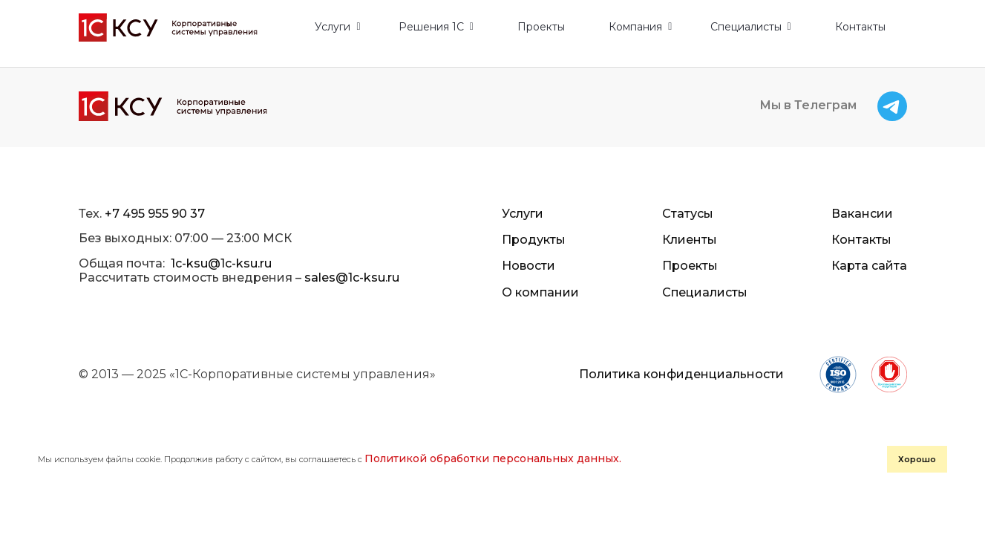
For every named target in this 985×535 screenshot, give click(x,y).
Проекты (541, 27)
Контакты (860, 27)
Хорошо (647, 479)
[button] (337, 27)
